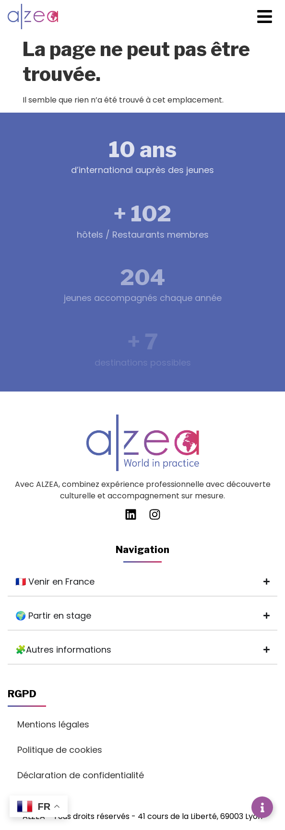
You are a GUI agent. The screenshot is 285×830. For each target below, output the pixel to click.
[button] (265, 16)
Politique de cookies (59, 750)
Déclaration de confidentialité (80, 775)
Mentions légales (53, 724)
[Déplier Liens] (262, 807)
